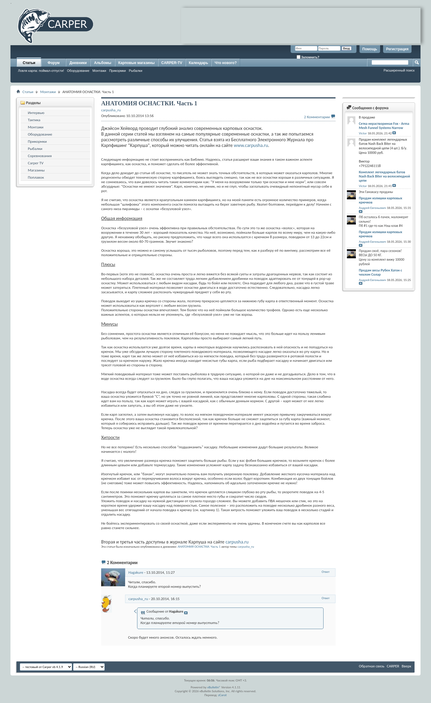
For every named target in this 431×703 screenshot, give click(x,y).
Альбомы (102, 63)
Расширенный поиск (399, 70)
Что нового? (225, 63)
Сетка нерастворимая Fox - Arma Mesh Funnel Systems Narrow (384, 126)
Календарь (198, 63)
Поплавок (36, 177)
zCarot (222, 695)
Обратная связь (371, 666)
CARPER (393, 666)
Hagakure (135, 572)
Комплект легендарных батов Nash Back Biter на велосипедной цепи (384, 176)
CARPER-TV (171, 63)
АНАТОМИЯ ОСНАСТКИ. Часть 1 (199, 547)
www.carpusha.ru (251, 145)
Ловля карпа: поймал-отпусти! (41, 70)
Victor (363, 133)
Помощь (369, 49)
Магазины (36, 170)
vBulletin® (214, 687)
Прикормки (117, 70)
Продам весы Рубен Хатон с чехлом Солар (380, 272)
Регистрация (397, 49)
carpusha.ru (236, 542)
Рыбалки (135, 70)
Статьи (29, 63)
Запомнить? (308, 57)
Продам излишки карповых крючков (380, 200)
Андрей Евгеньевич (372, 208)
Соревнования (40, 156)
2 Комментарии (317, 117)
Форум (54, 63)
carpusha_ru (246, 547)
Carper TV (35, 163)
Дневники (78, 63)
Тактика (34, 120)
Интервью (36, 112)
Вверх (406, 666)
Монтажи (99, 70)
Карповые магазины (136, 63)
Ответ (326, 572)
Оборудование (78, 70)
